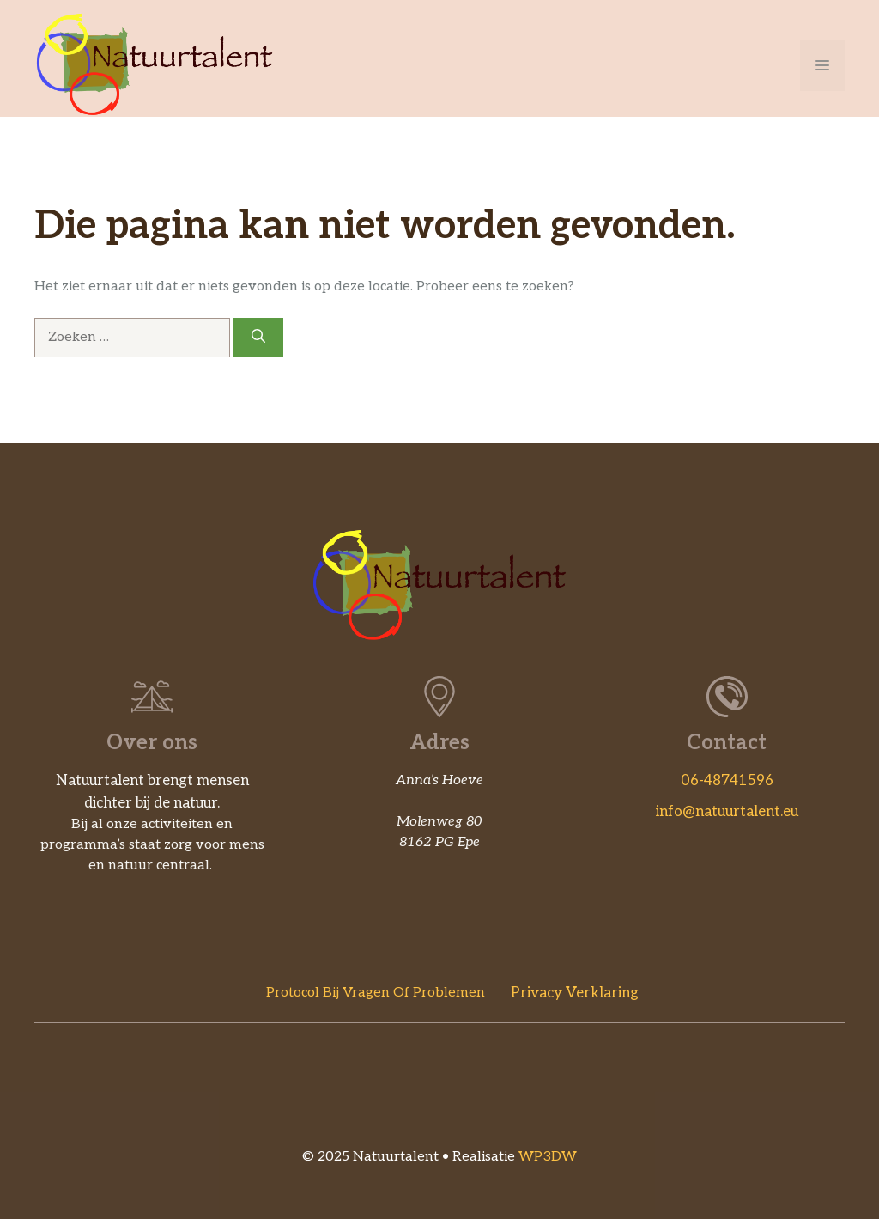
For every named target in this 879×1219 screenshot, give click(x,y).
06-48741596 (727, 780)
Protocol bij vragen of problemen (375, 992)
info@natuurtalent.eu (727, 811)
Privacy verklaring (575, 993)
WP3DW (547, 1157)
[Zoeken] (258, 337)
